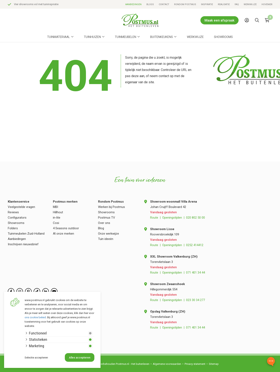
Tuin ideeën (105, 239)
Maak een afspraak (219, 20)
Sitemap (214, 363)
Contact (164, 4)
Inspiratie (207, 4)
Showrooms (223, 37)
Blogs (150, 4)
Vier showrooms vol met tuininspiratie (36, 4)
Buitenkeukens (161, 37)
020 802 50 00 (195, 217)
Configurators (17, 217)
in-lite (56, 217)
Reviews (13, 212)
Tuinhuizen (92, 37)
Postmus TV (106, 217)
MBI (55, 207)
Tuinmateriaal (58, 37)
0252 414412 (194, 245)
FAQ (237, 4)
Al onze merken (63, 233)
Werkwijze (250, 4)
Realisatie (224, 4)
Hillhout (58, 212)
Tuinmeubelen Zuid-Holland (26, 233)
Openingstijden (172, 217)
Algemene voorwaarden (167, 363)
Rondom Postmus (185, 4)
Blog (101, 228)
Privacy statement (195, 363)
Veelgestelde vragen (21, 207)
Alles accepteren (79, 357)
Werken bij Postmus (111, 207)
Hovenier (267, 4)
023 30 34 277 (195, 300)
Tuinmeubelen (125, 37)
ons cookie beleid (35, 317)
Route (154, 217)
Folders (13, 228)
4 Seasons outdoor (66, 228)
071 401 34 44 (195, 272)
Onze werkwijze (108, 233)
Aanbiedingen (133, 4)
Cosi (56, 223)
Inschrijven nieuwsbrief (23, 244)
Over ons (104, 223)
